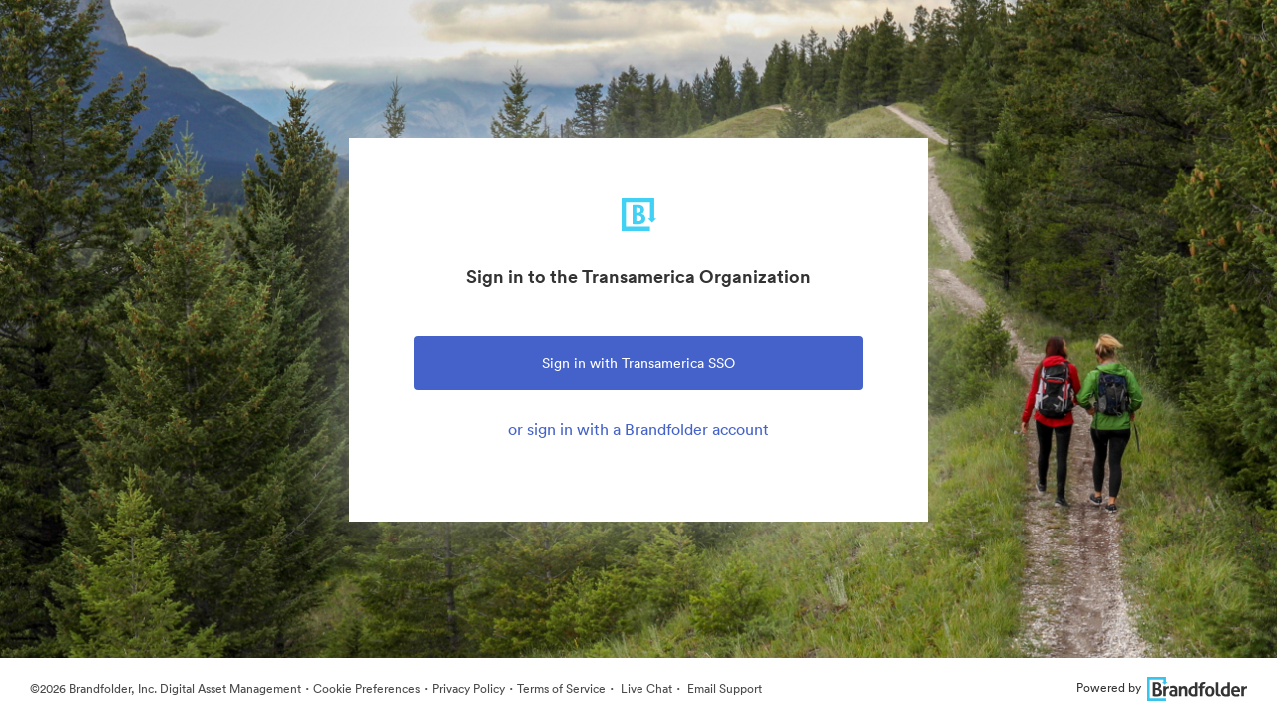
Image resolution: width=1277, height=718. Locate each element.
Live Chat (645, 688)
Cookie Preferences (366, 688)
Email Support (723, 688)
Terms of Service (561, 688)
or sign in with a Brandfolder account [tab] (638, 429)
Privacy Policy (468, 688)
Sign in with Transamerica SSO (638, 363)
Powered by (1161, 687)
